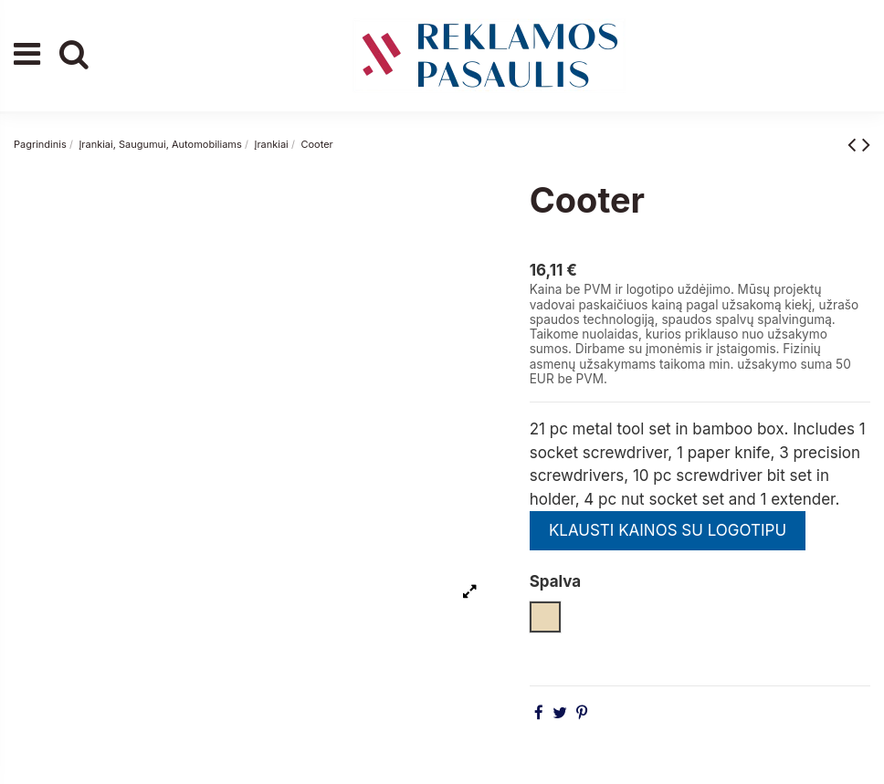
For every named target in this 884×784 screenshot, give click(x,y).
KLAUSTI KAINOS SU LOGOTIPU (667, 530)
